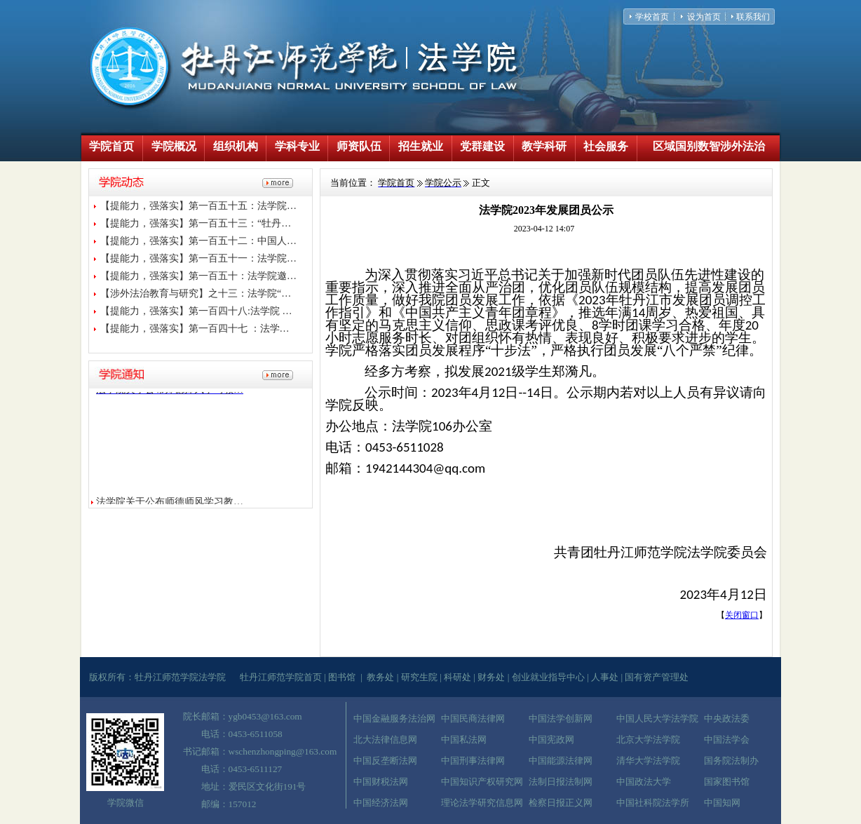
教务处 (380, 677)
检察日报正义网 (560, 802)
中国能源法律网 (560, 760)
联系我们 (753, 17)
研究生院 (419, 677)
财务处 (491, 677)
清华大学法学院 (648, 760)
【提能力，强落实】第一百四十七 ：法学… (195, 328)
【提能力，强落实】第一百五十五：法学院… (198, 206)
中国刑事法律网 (473, 760)
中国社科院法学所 (652, 802)
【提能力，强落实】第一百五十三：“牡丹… (195, 223)
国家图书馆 (727, 781)
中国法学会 (727, 739)
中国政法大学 (643, 781)
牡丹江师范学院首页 (281, 677)
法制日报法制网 (560, 781)
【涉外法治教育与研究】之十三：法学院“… (195, 293)
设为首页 (704, 17)
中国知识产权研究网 (482, 781)
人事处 (604, 677)
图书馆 (341, 677)
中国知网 (722, 802)
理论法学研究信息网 (482, 802)
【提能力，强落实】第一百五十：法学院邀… (198, 276)
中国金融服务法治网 (394, 718)
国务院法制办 (731, 760)
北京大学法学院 (648, 739)
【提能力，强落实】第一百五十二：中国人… (198, 241)
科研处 (457, 677)
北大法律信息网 (385, 739)
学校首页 (652, 17)
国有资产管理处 (657, 677)
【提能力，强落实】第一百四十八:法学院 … (196, 311)
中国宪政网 (551, 739)
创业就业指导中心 (548, 677)
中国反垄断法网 (385, 760)
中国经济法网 (380, 802)
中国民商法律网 (473, 718)
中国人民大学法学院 (657, 718)
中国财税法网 (380, 781)
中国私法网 (464, 739)
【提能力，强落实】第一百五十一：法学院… (198, 258)
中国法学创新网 (560, 718)
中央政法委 (727, 718)
